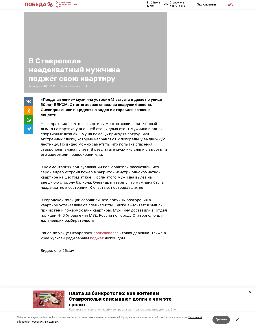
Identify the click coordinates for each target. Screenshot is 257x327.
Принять (221, 319)
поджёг (97, 238)
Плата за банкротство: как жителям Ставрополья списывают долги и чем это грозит (120, 299)
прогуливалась (107, 233)
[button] (48, 299)
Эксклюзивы (206, 4)
